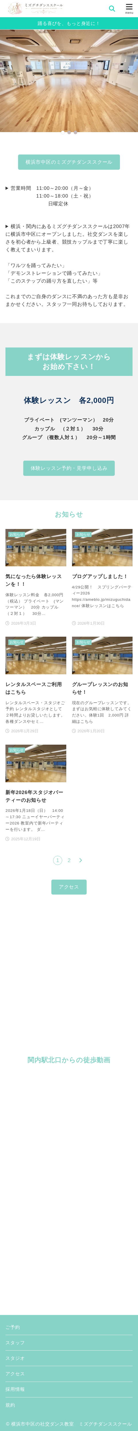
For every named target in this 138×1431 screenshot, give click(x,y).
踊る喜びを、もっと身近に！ (69, 23)
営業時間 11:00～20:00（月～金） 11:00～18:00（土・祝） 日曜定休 (49, 196)
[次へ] (80, 860)
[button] (63, 132)
